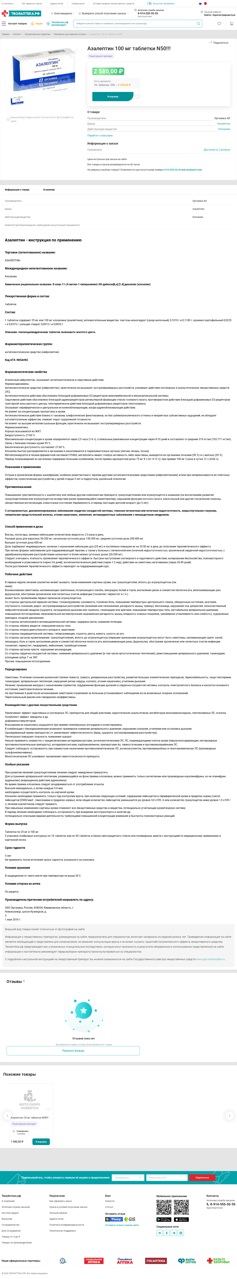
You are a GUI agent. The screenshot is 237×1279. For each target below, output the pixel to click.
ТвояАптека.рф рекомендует (57, 23)
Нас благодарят (10, 1213)
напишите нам (194, 169)
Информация (78, 3)
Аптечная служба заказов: (151, 10)
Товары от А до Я (11, 1236)
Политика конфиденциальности (66, 1224)
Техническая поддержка (62, 1230)
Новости (109, 1201)
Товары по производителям (17, 1242)
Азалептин (223, 123)
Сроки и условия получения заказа (68, 1207)
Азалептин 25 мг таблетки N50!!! (29, 1117)
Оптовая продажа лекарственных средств (113, 3)
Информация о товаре (17, 189)
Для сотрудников (11, 1230)
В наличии (49, 189)
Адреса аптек (56, 3)
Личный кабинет (58, 1213)
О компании (7, 3)
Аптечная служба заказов (16, 1207)
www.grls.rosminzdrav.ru (210, 959)
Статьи (109, 1207)
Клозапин (224, 129)
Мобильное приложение (172, 1196)
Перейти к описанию (100, 135)
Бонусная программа (160, 3)
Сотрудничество (10, 1224)
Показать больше (73, 1050)
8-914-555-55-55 (148, 13)
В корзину (112, 96)
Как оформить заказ (32, 3)
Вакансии (7, 1219)
